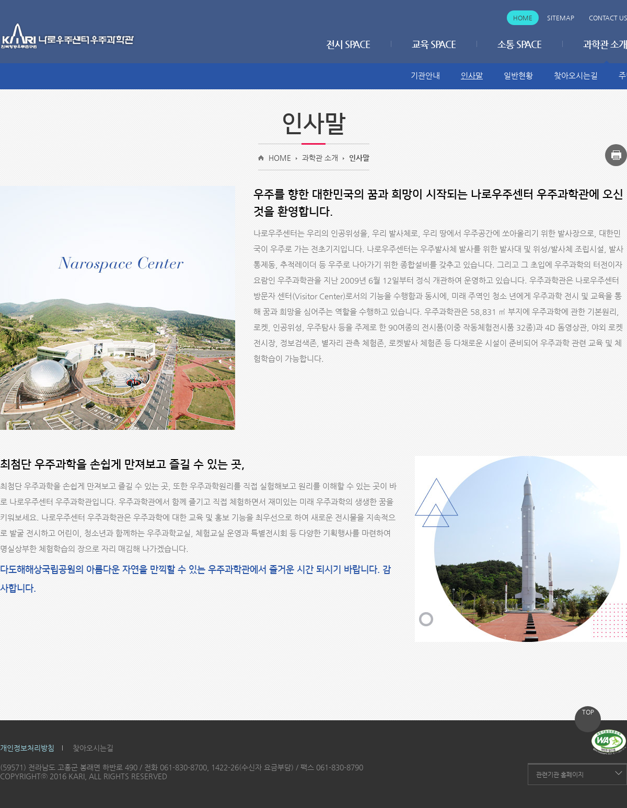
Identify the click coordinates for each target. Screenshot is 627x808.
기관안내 (425, 75)
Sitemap (560, 17)
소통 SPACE (519, 44)
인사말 (472, 75)
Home (522, 17)
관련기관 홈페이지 (560, 774)
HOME (280, 158)
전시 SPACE (348, 44)
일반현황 (518, 75)
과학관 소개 (320, 158)
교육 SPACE (434, 44)
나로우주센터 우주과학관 (68, 36)
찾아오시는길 (576, 75)
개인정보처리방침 (27, 748)
